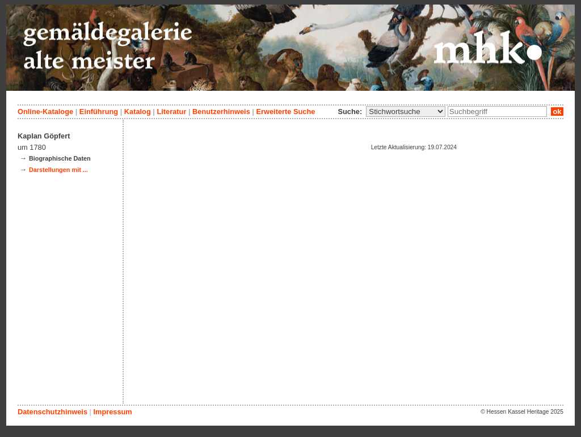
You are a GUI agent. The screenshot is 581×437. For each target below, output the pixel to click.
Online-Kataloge (45, 111)
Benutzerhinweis (221, 111)
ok (557, 111)
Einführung (98, 111)
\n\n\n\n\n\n (405, 111)
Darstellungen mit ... (58, 169)
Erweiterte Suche (285, 111)
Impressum (112, 411)
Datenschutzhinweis (52, 411)
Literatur (171, 111)
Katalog (137, 111)
